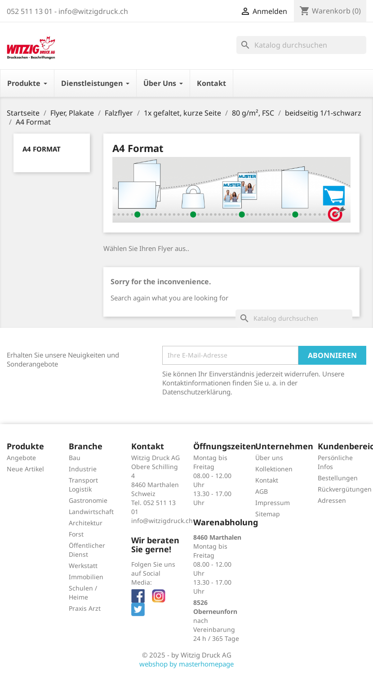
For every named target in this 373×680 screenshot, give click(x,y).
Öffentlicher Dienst (87, 550)
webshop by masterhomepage (186, 663)
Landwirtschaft (91, 511)
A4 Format (41, 148)
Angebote (21, 457)
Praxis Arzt (85, 608)
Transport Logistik (83, 484)
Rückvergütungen (345, 489)
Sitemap (267, 514)
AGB (261, 491)
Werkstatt (83, 565)
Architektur (85, 523)
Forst (76, 534)
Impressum (272, 502)
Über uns (269, 457)
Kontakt (266, 480)
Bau (74, 457)
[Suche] (301, 45)
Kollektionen (274, 469)
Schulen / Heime (83, 592)
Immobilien (86, 577)
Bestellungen (338, 478)
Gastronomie (88, 500)
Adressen (332, 500)
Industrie (83, 469)
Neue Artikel (25, 469)
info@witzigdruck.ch (162, 520)
